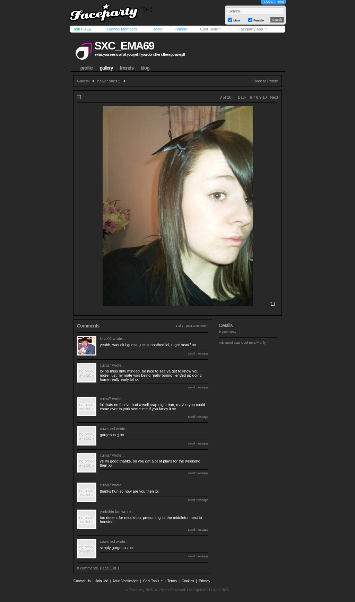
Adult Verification (125, 581)
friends (127, 68)
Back (242, 97)
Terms (172, 581)
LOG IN (268, 2)
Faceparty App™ (253, 29)
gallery (106, 68)
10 (264, 97)
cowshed (107, 428)
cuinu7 (105, 365)
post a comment (197, 325)
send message (198, 353)
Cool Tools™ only (253, 342)
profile (86, 68)
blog (144, 68)
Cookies (188, 581)
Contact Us (81, 581)
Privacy (204, 581)
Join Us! (101, 581)
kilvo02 (106, 338)
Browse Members (122, 29)
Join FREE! (83, 29)
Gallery (83, 81)
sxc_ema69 (124, 45)
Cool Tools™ (211, 29)
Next (274, 97)
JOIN (281, 2)
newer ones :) (109, 81)
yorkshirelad (110, 512)
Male (158, 29)
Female (180, 29)
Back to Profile (265, 81)
